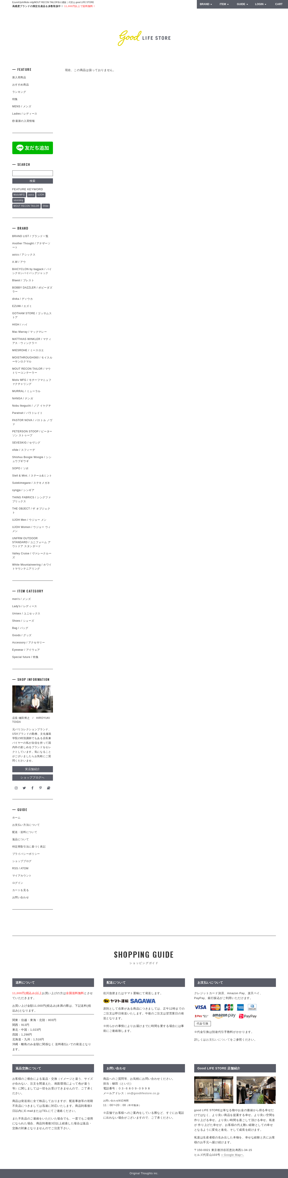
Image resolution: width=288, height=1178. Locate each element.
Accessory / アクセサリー (28, 642)
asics (31, 195)
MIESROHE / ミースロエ (28, 350)
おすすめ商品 (20, 84)
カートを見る (20, 890)
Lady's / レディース (24, 606)
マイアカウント (22, 875)
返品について (20, 839)
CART (279, 4)
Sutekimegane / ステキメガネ (31, 482)
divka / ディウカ (22, 298)
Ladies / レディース (24, 113)
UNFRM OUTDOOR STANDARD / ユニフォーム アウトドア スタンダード (31, 542)
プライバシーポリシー (26, 853)
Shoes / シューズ (23, 620)
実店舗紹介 (32, 769)
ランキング (19, 91)
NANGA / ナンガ (22, 398)
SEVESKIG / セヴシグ (26, 442)
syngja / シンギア (23, 490)
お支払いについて (218, 1039)
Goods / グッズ (22, 635)
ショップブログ (22, 861)
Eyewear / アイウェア (26, 649)
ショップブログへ (32, 777)
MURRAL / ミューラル (26, 391)
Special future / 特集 (25, 657)
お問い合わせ (20, 897)
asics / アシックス (24, 254)
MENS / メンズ (21, 106)
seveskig (18, 200)
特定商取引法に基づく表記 (29, 846)
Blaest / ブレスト (23, 280)
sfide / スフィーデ (23, 449)
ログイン (18, 882)
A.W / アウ (19, 261)
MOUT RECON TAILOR (26, 206)
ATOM (24, 868)
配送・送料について (24, 832)
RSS (15, 868)
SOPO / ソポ (20, 468)
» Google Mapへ (232, 1154)
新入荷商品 (19, 77)
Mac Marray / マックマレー (29, 331)
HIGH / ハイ (20, 324)
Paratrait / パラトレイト (27, 413)
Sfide (46, 206)
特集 (15, 99)
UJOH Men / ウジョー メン (29, 519)
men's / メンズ (21, 599)
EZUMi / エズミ (23, 306)
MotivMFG (19, 195)
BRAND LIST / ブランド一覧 (30, 236)
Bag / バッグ (20, 628)
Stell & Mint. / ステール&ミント (32, 475)
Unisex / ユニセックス (26, 613)
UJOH (41, 195)
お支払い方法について (26, 824)
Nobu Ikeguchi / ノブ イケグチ (31, 405)
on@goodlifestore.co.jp (143, 1093)
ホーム (16, 817)
